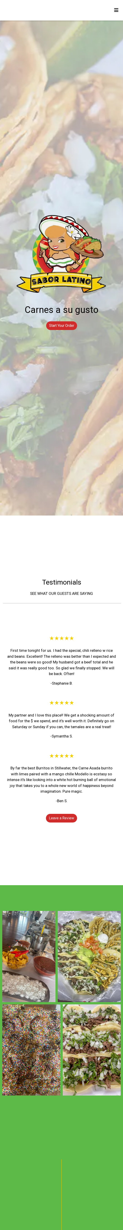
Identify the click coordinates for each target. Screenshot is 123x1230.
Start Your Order (61, 325)
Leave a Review (61, 818)
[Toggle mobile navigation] (116, 10)
